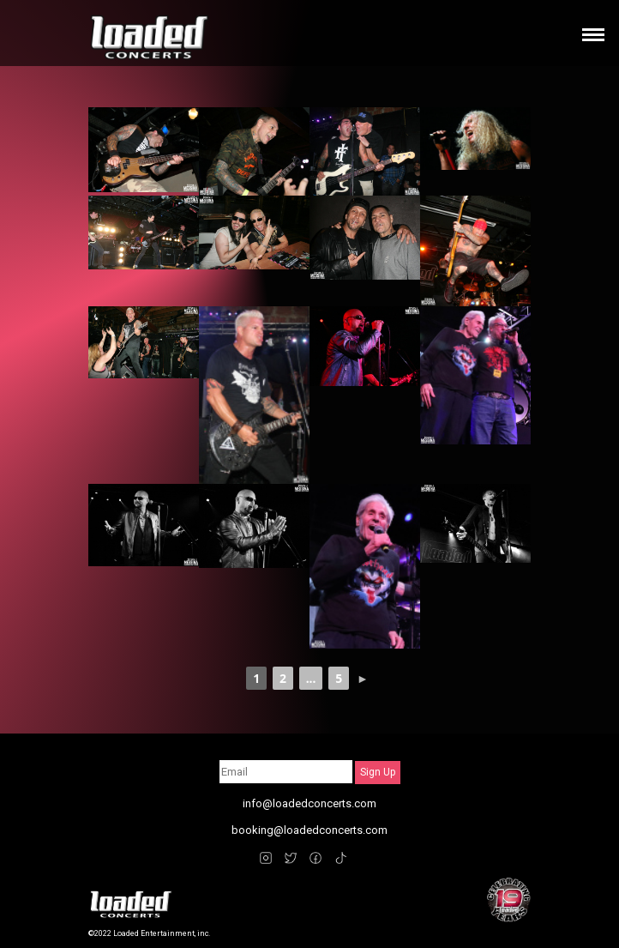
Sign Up (377, 772)
